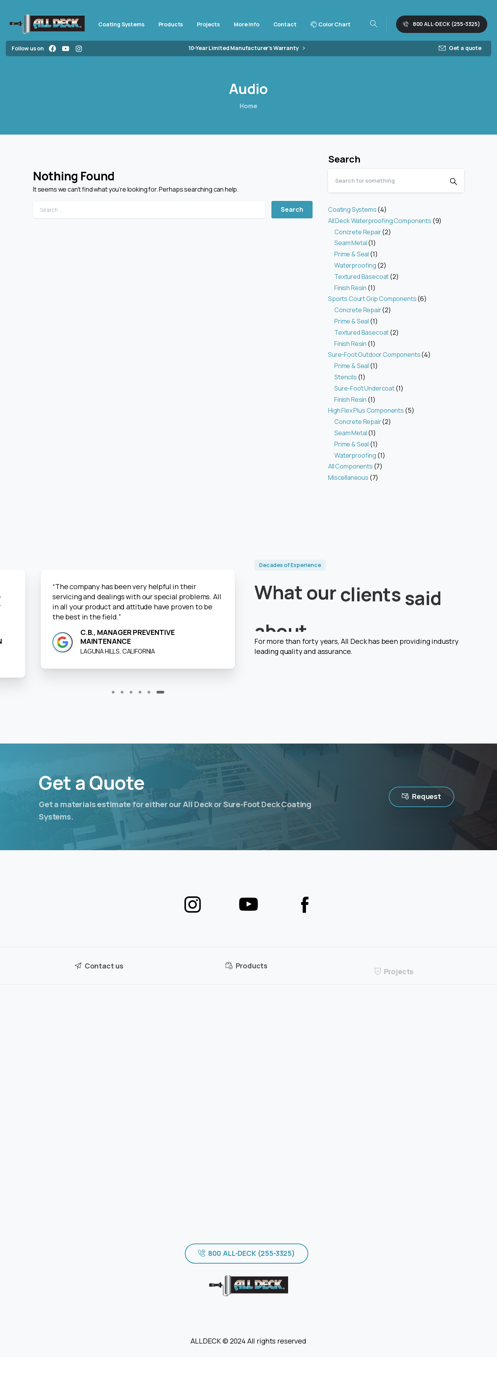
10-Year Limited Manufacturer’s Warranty (246, 48)
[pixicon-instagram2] (193, 905)
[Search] (385, 180)
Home (248, 106)
